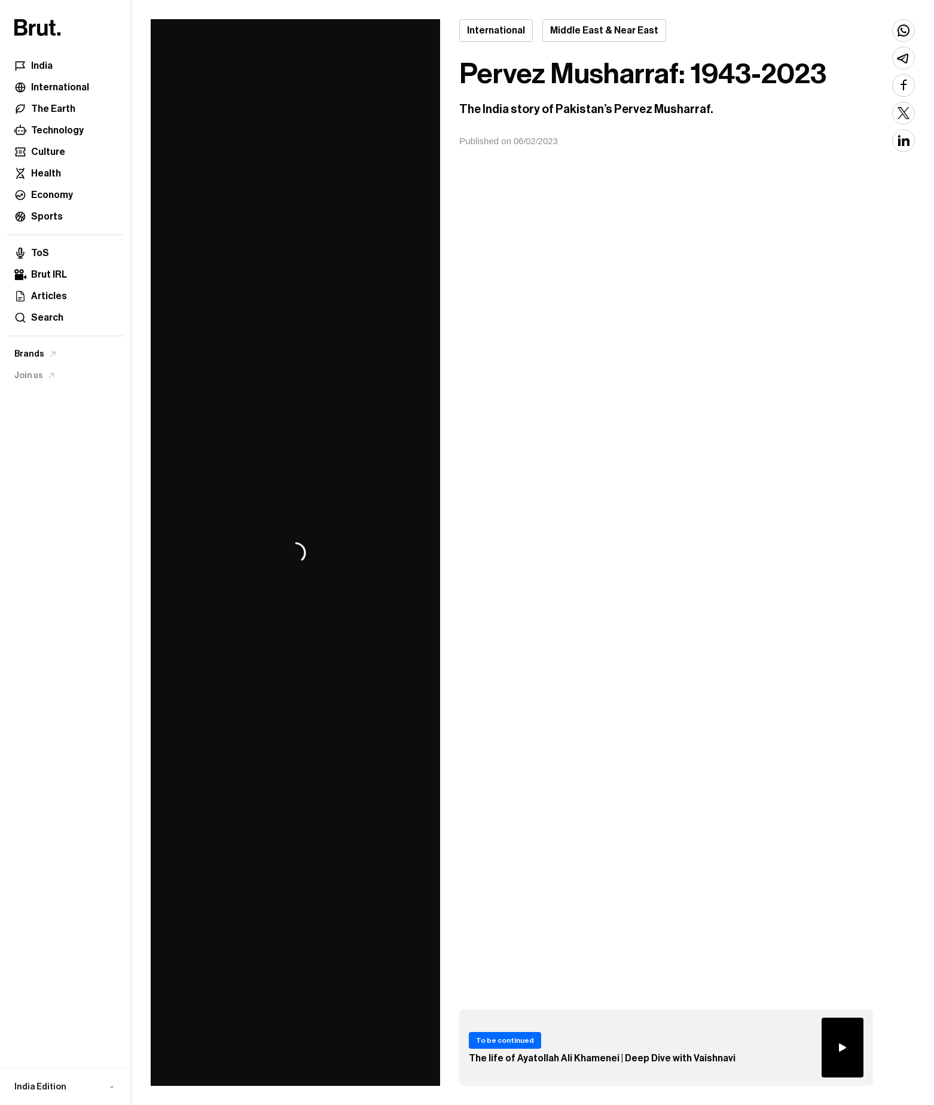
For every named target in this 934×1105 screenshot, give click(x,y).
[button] (65, 1087)
